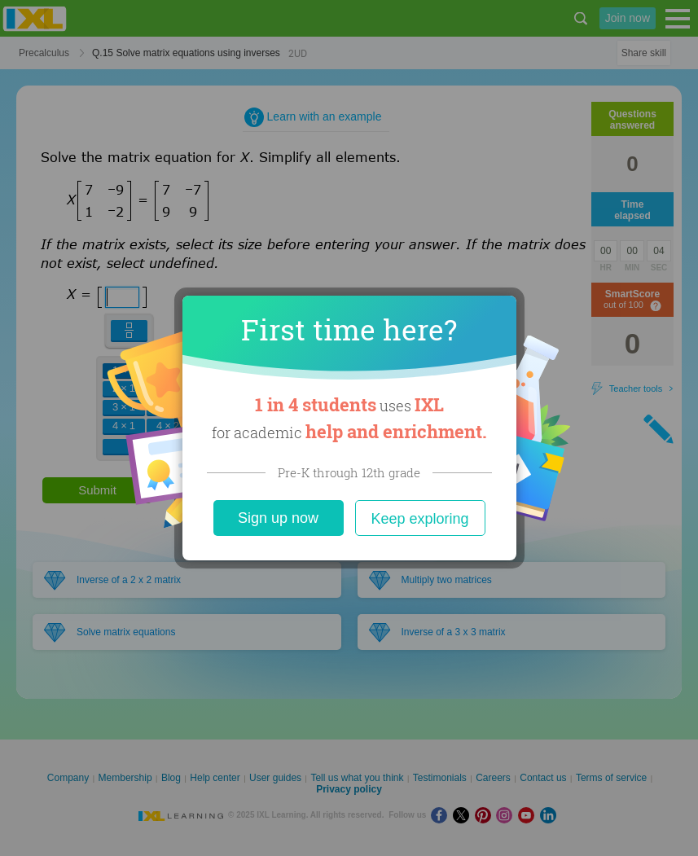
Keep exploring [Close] (419, 519)
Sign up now (278, 518)
